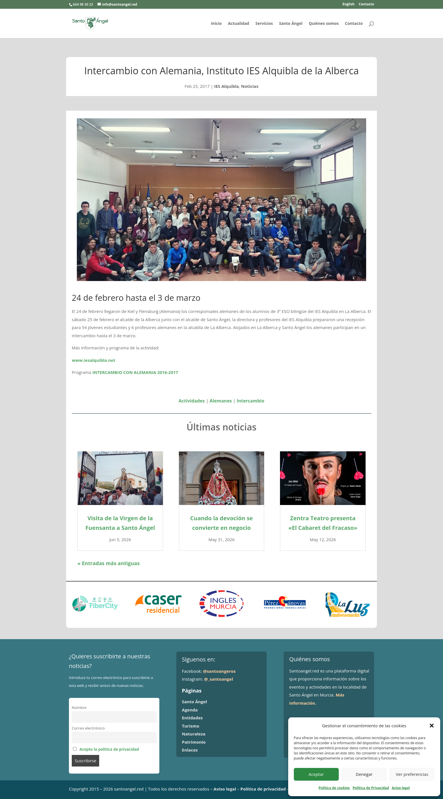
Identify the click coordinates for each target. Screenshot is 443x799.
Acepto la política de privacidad (109, 749)
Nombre (79, 707)
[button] (432, 725)
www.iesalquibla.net (93, 360)
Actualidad (238, 23)
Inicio (216, 23)
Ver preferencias (412, 774)
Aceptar (316, 774)
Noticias (249, 86)
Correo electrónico (88, 728)
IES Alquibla (226, 86)
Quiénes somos (324, 23)
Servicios (264, 23)
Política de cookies (334, 787)
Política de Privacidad (371, 787)
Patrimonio (194, 742)
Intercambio (250, 401)
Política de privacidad (263, 789)
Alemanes (221, 401)
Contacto (366, 4)
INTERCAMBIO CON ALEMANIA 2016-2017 (135, 372)
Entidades (192, 717)
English (348, 4)
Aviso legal (401, 787)
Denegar (364, 774)
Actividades (192, 401)
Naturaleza (193, 734)
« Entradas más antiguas (108, 563)
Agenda (190, 710)
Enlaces (190, 750)
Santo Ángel (291, 23)
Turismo (190, 726)
